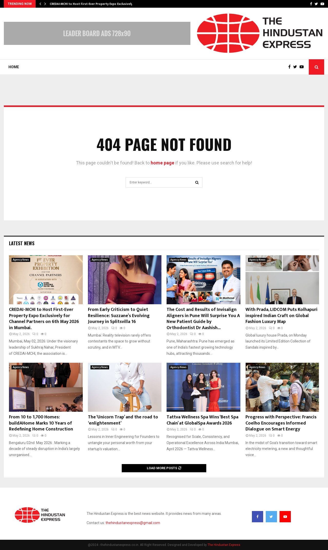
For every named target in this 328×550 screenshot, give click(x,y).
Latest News (21, 243)
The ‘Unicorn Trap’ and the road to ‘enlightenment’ (123, 420)
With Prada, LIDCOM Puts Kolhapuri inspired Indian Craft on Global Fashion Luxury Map (281, 316)
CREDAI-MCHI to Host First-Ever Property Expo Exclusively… (92, 3)
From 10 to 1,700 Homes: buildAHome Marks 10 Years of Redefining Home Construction (41, 423)
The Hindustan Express (224, 545)
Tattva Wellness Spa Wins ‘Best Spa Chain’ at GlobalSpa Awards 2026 (202, 420)
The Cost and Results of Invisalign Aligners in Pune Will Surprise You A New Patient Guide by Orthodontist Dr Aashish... (203, 318)
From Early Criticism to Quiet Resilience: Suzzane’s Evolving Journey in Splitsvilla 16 (119, 316)
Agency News (21, 259)
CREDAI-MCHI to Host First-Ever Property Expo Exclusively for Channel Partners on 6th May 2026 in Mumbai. (44, 318)
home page (162, 162)
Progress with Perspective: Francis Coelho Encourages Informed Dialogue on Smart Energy (280, 423)
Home (13, 67)
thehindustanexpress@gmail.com (133, 523)
